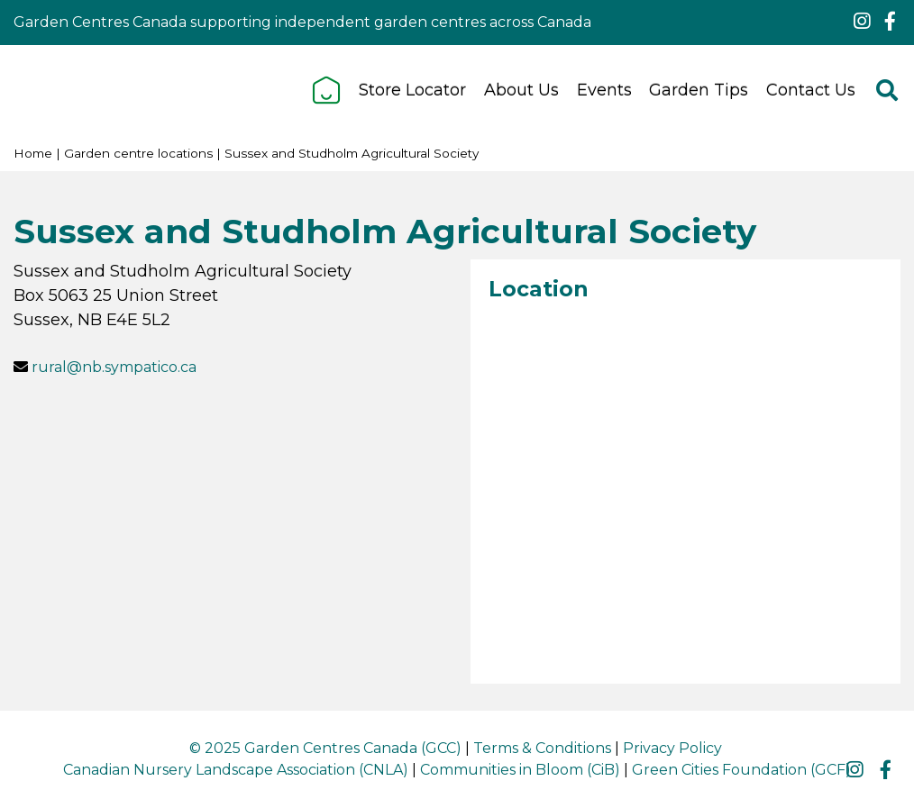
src (886, 90)
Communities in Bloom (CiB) (520, 769)
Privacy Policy (672, 748)
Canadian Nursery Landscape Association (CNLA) (235, 769)
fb (889, 21)
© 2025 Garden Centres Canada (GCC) (325, 748)
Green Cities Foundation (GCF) (741, 769)
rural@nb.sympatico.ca (114, 367)
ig (862, 21)
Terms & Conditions (542, 748)
